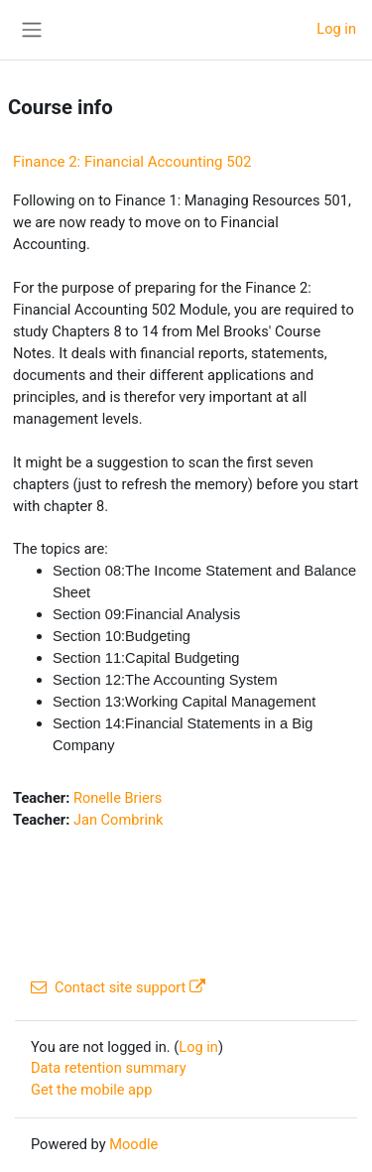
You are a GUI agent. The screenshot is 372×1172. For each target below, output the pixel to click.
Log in (336, 29)
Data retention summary (108, 1068)
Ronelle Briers (117, 798)
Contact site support (118, 987)
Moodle (133, 1144)
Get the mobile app (91, 1090)
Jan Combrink (118, 820)
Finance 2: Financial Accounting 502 (132, 162)
